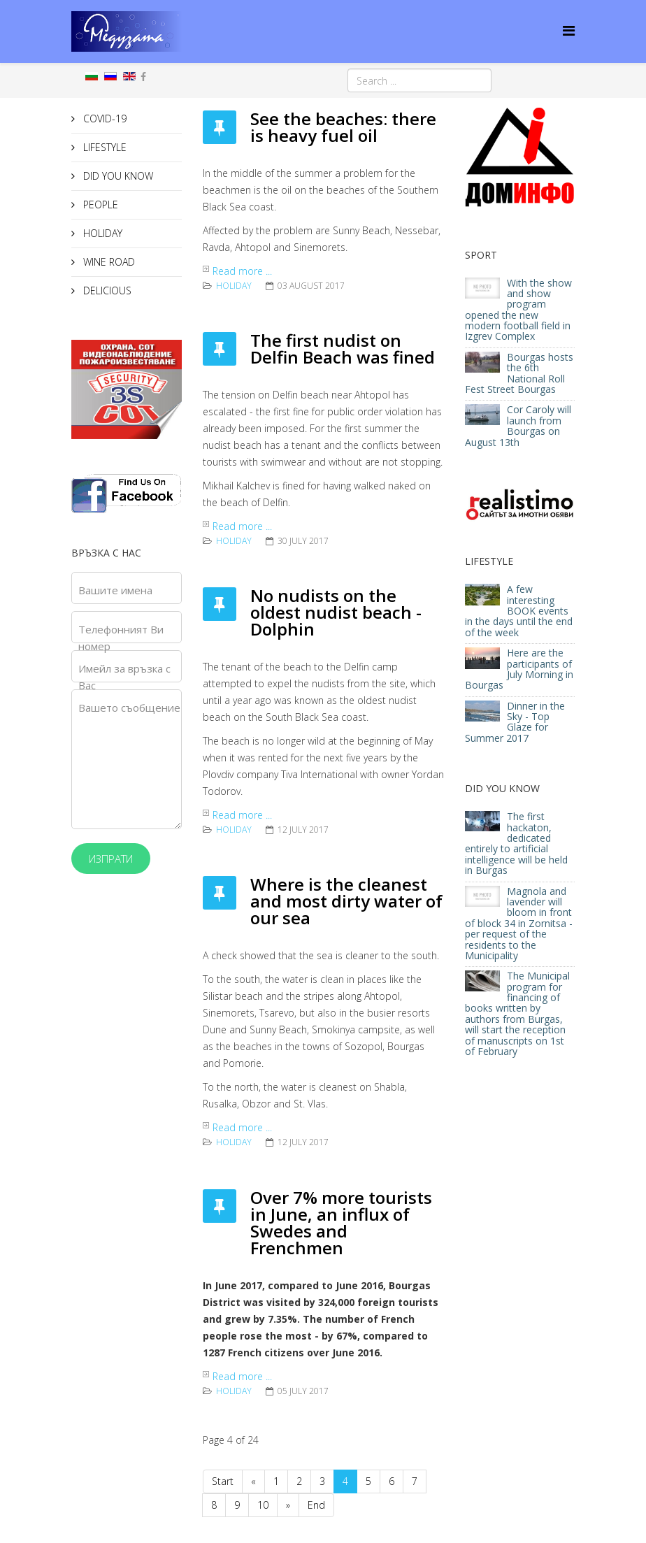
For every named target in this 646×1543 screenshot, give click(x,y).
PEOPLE (99, 204)
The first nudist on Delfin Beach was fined (342, 348)
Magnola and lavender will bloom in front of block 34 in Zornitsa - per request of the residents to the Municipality (519, 923)
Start (223, 1481)
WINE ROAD (107, 261)
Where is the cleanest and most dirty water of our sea (346, 901)
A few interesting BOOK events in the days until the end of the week (519, 610)
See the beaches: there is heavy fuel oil (343, 127)
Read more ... (242, 271)
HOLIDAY (101, 233)
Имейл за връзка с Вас (124, 676)
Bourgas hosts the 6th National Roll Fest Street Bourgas (519, 373)
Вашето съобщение (129, 708)
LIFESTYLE (103, 147)
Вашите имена (115, 590)
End (316, 1505)
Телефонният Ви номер (121, 637)
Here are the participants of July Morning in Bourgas (519, 668)
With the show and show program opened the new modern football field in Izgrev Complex (518, 309)
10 (262, 1505)
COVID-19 (103, 118)
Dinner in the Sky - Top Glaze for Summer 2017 (515, 722)
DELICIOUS (105, 290)
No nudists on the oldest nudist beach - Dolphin (336, 612)
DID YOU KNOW (116, 175)
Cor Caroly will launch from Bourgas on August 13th (518, 425)
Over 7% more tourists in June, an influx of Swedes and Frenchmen (341, 1222)
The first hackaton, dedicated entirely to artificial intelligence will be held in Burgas (516, 843)
